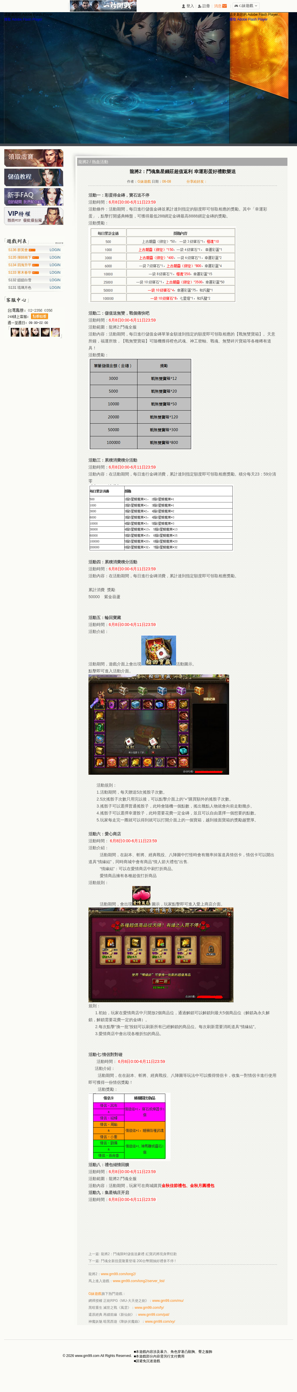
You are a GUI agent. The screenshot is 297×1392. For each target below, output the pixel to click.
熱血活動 (100, 161)
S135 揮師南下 (20, 257)
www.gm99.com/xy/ (160, 1322)
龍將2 (83, 161)
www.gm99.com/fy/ (149, 1308)
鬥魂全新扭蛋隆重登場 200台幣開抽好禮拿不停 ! (138, 1261)
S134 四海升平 (20, 265)
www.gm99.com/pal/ (153, 1315)
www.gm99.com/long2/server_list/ (139, 1281)
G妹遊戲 (95, 1294)
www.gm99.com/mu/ (168, 1301)
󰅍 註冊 (204, 6)
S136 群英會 (18, 250)
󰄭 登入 (188, 6)
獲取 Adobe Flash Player (23, 19)
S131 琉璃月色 (19, 288)
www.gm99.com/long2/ (118, 1274)
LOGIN (55, 250)
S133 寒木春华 (20, 273)
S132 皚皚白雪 (19, 280)
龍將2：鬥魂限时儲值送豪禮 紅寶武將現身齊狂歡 (139, 1254)
